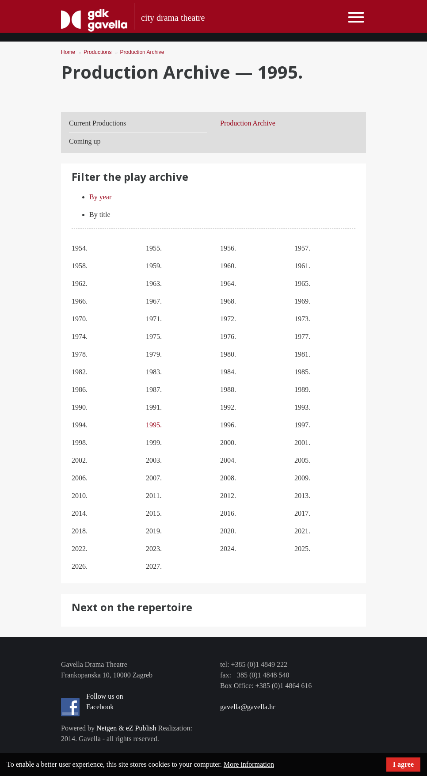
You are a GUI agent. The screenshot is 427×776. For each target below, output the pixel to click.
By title (100, 214)
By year (100, 197)
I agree (403, 764)
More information (249, 764)
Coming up (85, 141)
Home (68, 52)
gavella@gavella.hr (247, 707)
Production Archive (142, 52)
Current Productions (97, 123)
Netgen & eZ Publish (126, 728)
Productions (97, 52)
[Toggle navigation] (356, 17)
